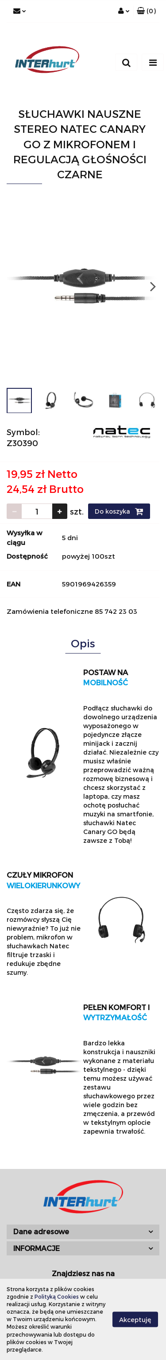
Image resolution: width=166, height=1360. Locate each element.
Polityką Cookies (57, 1296)
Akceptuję (135, 1319)
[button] (146, 11)
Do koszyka (119, 511)
